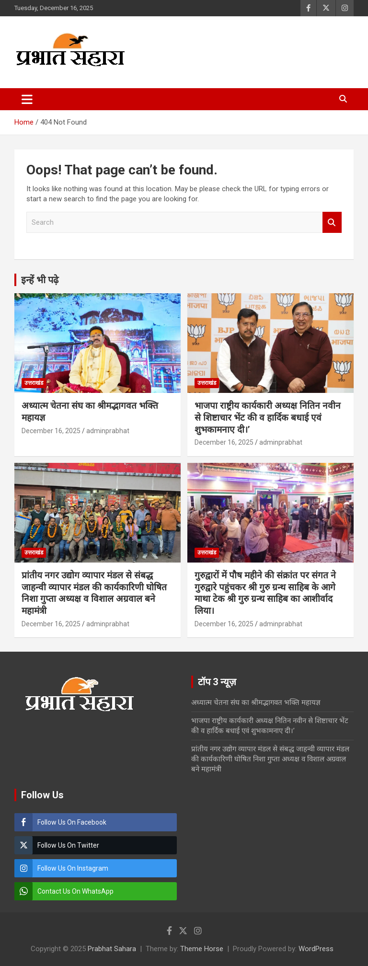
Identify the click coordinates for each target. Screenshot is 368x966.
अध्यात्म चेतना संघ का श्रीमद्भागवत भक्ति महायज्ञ (256, 702)
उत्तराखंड (33, 383)
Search (332, 222)
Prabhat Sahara (112, 948)
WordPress (316, 948)
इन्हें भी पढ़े (39, 280)
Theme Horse (201, 948)
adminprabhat (107, 431)
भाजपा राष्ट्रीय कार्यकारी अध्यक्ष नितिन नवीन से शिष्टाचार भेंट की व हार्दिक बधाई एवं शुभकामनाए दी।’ (268, 417)
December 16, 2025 (51, 431)
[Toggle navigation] (27, 99)
